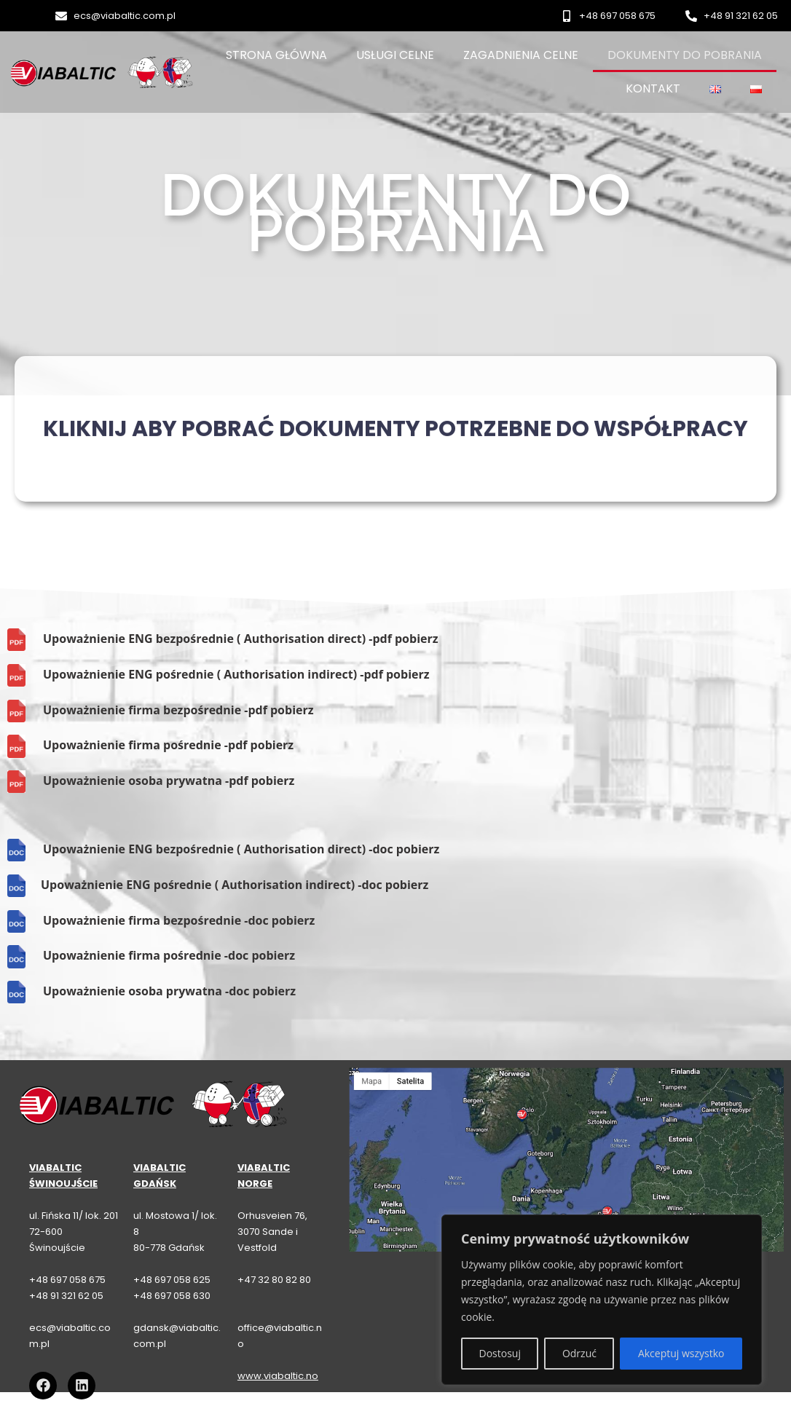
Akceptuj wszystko (681, 1353)
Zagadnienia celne (520, 55)
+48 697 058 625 (171, 1280)
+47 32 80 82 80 (274, 1280)
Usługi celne (395, 55)
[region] (601, 1299)
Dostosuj (499, 1353)
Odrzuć (579, 1353)
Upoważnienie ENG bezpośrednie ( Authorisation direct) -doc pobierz (241, 849)
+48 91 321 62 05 (66, 1296)
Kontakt (653, 88)
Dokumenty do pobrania (684, 55)
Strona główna (276, 55)
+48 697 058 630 (171, 1296)
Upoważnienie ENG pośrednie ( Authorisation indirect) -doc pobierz (234, 885)
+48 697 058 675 (67, 1280)
